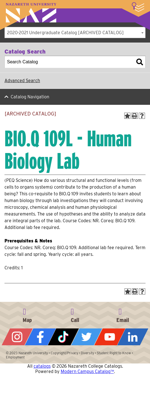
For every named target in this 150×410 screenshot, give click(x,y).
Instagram (17, 336)
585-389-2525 (75, 314)
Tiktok (63, 336)
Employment (15, 357)
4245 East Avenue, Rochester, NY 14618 (27, 314)
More (138, 7)
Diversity (87, 353)
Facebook (40, 336)
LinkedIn (133, 336)
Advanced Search (22, 80)
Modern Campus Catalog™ (87, 371)
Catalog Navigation (30, 96)
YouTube (110, 336)
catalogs (42, 366)
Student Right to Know (114, 353)
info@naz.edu (122, 314)
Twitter (87, 336)
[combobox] (75, 32)
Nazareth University (31, 12)
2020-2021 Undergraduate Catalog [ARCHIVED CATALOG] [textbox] (65, 32)
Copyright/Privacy (64, 353)
